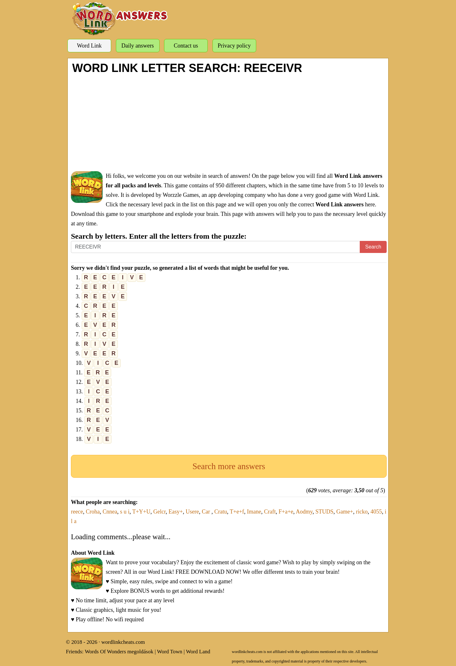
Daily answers (137, 45)
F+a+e (286, 511)
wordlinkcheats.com (123, 642)
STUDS (324, 511)
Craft (270, 511)
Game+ (344, 511)
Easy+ (175, 511)
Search (373, 246)
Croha (93, 511)
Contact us (186, 45)
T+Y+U (141, 511)
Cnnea (110, 511)
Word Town (169, 652)
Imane (254, 511)
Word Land (198, 652)
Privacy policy (234, 45)
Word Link (89, 45)
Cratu (220, 511)
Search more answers (229, 466)
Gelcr (159, 511)
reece (77, 511)
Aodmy (304, 511)
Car (207, 511)
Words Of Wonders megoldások (119, 652)
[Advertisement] (229, 122)
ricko (362, 511)
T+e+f (237, 511)
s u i (125, 511)
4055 (376, 511)
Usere (192, 511)
